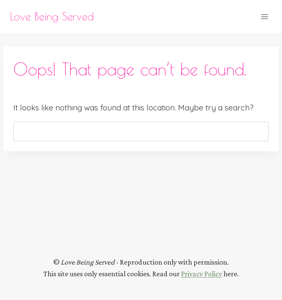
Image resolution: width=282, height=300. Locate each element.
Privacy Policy (201, 274)
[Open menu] (264, 16)
